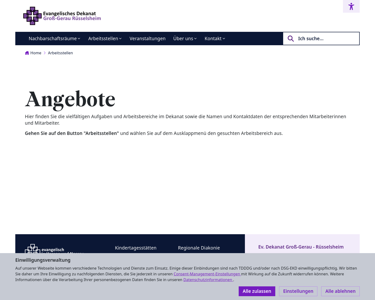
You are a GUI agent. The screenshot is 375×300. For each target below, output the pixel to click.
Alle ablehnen (340, 291)
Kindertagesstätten (136, 248)
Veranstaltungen (147, 38)
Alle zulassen (257, 291)
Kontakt (213, 38)
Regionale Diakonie (199, 248)
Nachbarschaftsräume (53, 38)
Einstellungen (298, 291)
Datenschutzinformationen (208, 279)
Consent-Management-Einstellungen (207, 274)
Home (33, 53)
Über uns (183, 38)
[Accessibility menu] (351, 6)
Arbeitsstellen (103, 38)
